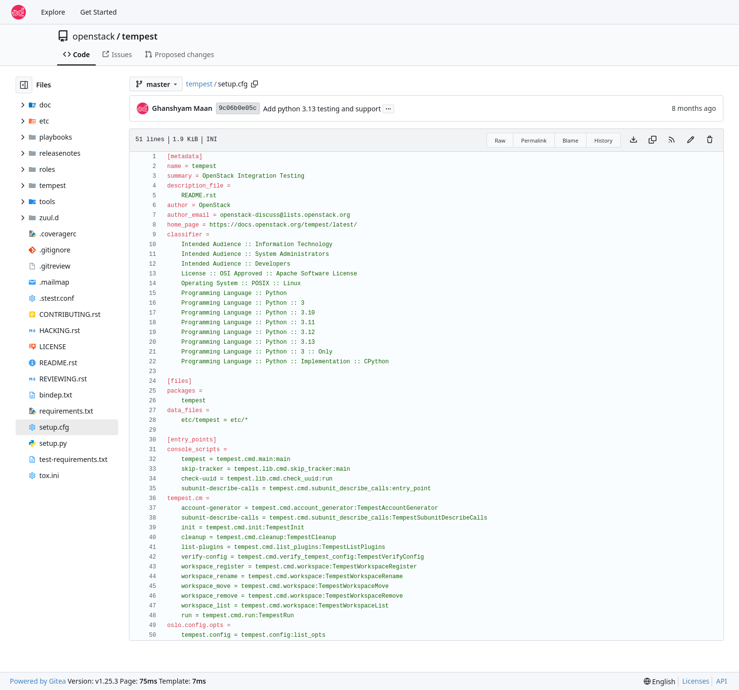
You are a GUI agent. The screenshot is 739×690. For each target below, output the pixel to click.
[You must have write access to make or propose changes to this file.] (710, 140)
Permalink (534, 140)
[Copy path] (254, 84)
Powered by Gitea (38, 681)
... (388, 108)
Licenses (696, 681)
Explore (53, 12)
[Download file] (633, 140)
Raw (500, 140)
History (603, 140)
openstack (94, 36)
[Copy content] (652, 140)
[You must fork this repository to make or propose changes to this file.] (690, 140)
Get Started (98, 12)
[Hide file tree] (24, 85)
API (721, 681)
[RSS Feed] (671, 140)
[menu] (660, 681)
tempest (139, 36)
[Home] (18, 12)
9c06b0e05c (238, 108)
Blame (571, 140)
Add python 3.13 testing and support (322, 108)
